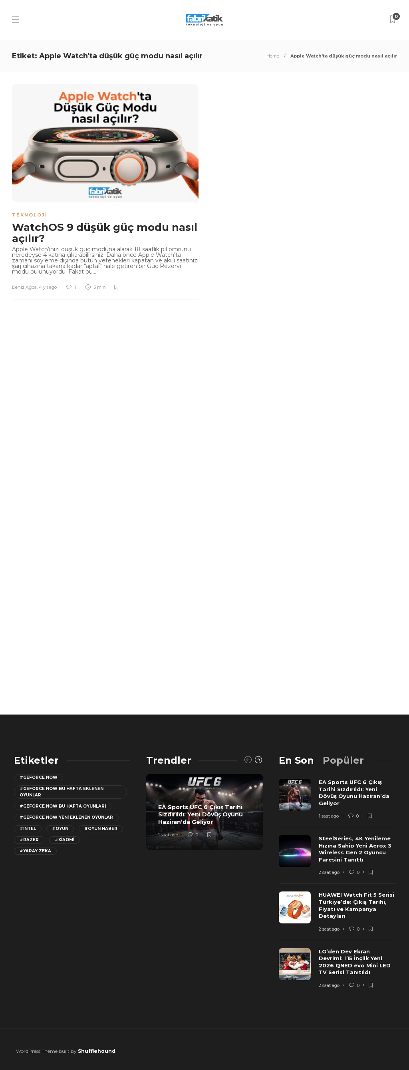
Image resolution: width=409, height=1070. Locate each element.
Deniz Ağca (24, 287)
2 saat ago (329, 872)
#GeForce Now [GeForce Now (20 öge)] (39, 777)
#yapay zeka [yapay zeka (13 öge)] (35, 851)
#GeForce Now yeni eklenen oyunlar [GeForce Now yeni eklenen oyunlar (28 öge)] (66, 817)
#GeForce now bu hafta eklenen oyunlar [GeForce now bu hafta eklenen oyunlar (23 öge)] (61, 792)
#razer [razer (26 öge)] (29, 839)
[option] (204, 812)
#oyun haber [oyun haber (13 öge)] (100, 828)
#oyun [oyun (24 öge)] (60, 828)
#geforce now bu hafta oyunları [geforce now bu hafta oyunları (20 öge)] (63, 806)
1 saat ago (168, 835)
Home (272, 56)
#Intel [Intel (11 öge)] (28, 828)
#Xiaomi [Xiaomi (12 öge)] (64, 839)
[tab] (296, 760)
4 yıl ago (48, 287)
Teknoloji (30, 215)
